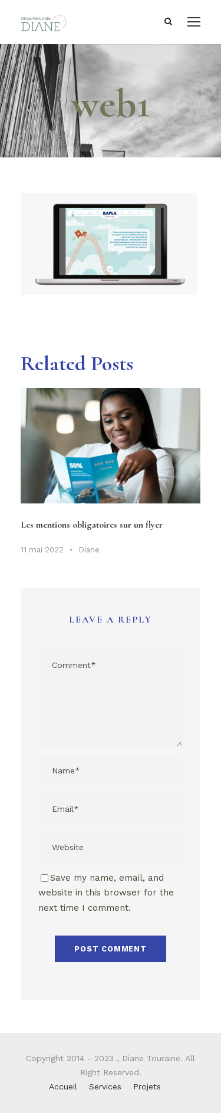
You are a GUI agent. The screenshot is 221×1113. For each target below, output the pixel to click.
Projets (147, 1086)
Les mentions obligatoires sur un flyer (92, 525)
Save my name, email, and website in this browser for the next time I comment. (106, 892)
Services (105, 1086)
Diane (89, 549)
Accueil (63, 1086)
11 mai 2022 (42, 549)
